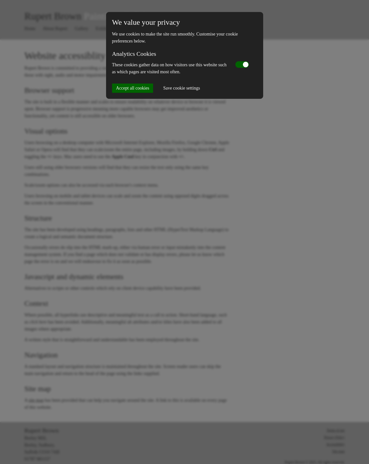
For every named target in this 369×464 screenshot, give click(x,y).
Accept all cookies (132, 88)
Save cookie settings (181, 88)
